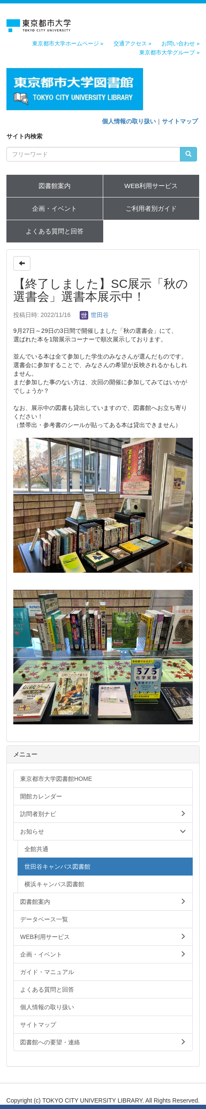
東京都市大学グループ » (169, 53)
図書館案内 (55, 185)
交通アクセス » (132, 44)
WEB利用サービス (151, 185)
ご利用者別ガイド (151, 208)
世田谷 (94, 314)
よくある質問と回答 (55, 231)
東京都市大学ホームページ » (68, 44)
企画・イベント (54, 208)
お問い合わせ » (180, 44)
